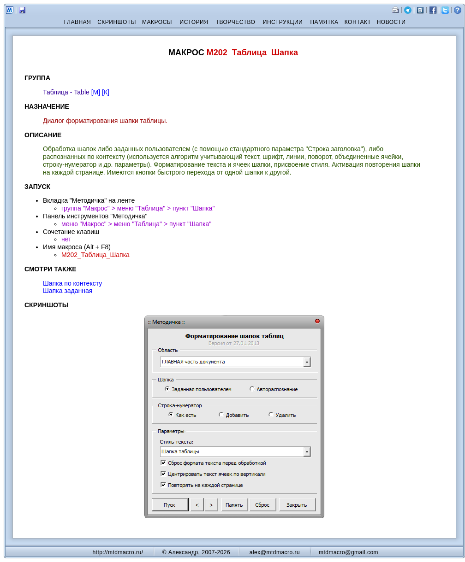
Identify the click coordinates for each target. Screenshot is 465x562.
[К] (105, 92)
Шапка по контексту (72, 283)
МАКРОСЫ (157, 22)
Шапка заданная (67, 290)
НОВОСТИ (391, 22)
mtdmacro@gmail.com (348, 552)
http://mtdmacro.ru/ (117, 552)
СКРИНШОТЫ (116, 22)
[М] (95, 92)
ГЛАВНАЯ (77, 22)
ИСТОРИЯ (194, 22)
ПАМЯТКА (324, 22)
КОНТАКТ (358, 22)
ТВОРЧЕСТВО (236, 22)
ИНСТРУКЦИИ (283, 22)
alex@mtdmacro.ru (275, 552)
